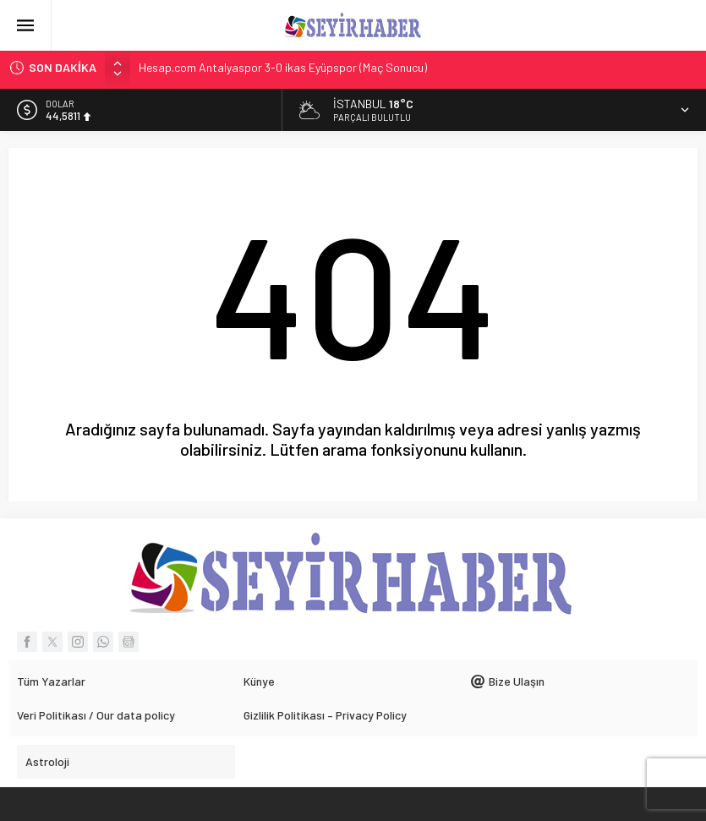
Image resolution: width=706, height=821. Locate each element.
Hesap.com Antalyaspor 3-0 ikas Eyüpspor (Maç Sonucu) (283, 67)
